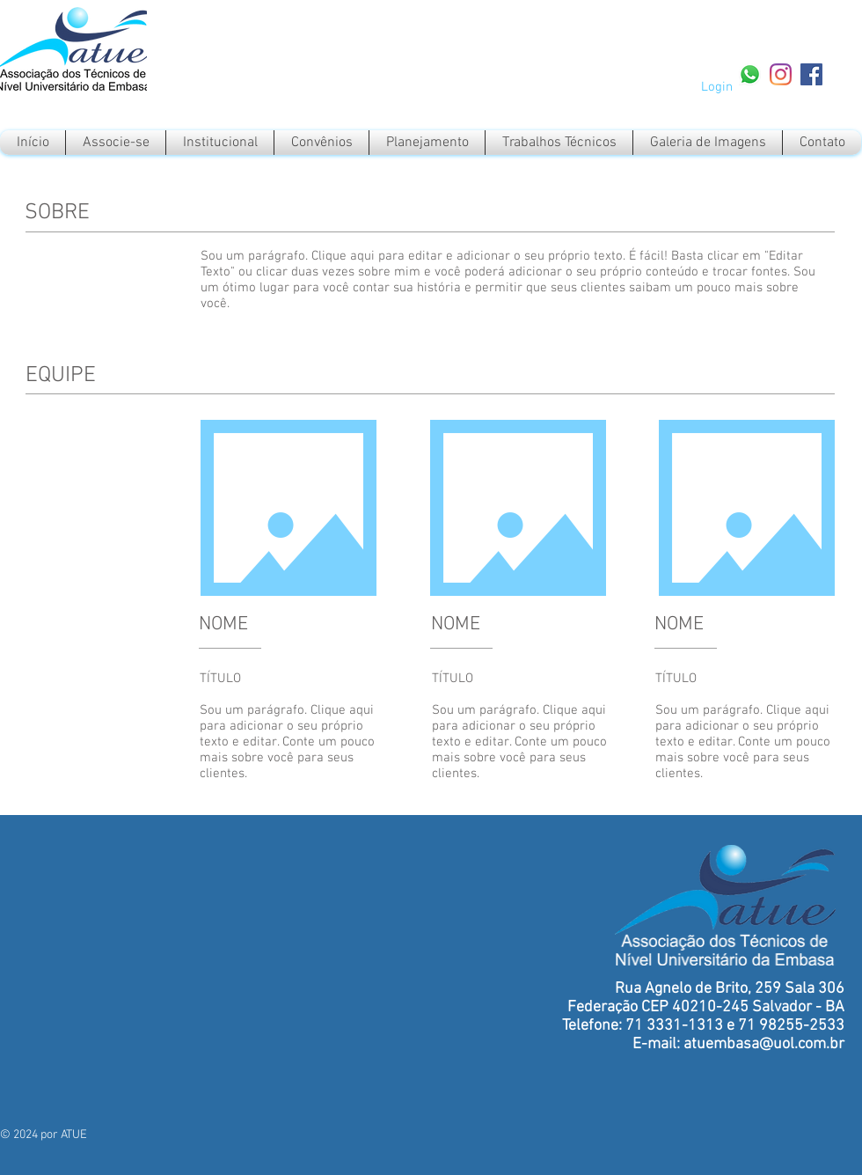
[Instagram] (781, 74)
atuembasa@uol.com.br (763, 1044)
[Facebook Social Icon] (811, 74)
